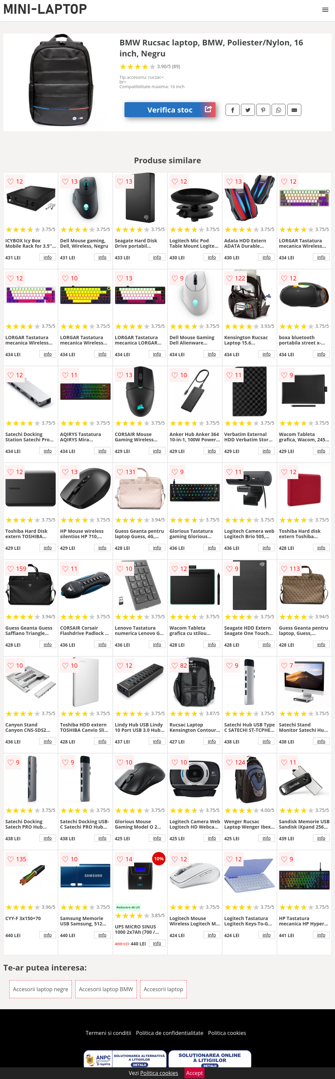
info (48, 257)
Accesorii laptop (163, 989)
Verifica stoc (181, 109)
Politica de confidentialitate (170, 1033)
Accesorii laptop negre (40, 989)
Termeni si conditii (108, 1033)
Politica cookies (227, 1033)
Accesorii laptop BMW (106, 989)
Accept (194, 1073)
